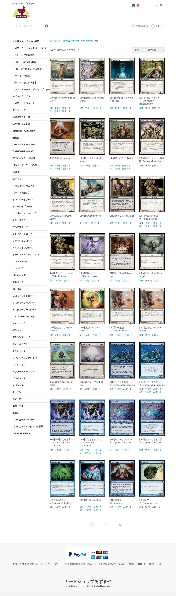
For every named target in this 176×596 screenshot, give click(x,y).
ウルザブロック (20, 227)
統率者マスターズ (21, 117)
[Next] (120, 524)
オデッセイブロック (22, 206)
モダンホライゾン (21, 96)
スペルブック (19, 364)
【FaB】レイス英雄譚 (23, 55)
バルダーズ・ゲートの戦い (26, 165)
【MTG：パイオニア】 (24, 185)
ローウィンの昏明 (21, 75)
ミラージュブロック (22, 241)
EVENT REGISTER (21, 433)
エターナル (18, 406)
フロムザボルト (20, 261)
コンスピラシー (20, 268)
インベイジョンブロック (25, 213)
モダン (16, 413)
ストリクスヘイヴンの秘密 (26, 41)
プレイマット (19, 378)
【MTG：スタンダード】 (25, 82)
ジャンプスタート (21, 351)
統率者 (16, 172)
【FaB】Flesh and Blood (24, 62)
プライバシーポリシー (51, 563)
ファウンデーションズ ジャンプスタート (30, 89)
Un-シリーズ (19, 323)
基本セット (18, 179)
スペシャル (18, 385)
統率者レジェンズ (21, 124)
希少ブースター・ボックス (26, 371)
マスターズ (18, 282)
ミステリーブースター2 (24, 309)
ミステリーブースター (24, 302)
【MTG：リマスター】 (24, 103)
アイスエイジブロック (24, 247)
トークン (17, 392)
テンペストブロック (22, 234)
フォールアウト (20, 344)
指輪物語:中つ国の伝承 (24, 130)
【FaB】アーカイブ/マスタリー (28, 69)
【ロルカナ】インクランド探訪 (28, 426)
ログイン (157, 26)
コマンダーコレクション (25, 357)
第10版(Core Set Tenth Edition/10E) (80, 40)
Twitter (130, 563)
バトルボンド (19, 275)
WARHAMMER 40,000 (23, 151)
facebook (141, 563)
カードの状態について (105, 563)
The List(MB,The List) (23, 316)
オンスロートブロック (24, 199)
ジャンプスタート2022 (24, 144)
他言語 (16, 137)
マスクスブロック (21, 220)
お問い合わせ (155, 563)
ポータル (17, 289)
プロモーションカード (24, 296)
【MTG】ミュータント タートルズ (29, 48)
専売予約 (17, 399)
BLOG (122, 563)
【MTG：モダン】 (21, 192)
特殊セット (18, 330)
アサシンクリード (21, 337)
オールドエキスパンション (26, 254)
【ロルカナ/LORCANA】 (25, 419)
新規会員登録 (139, 26)
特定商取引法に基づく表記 (78, 563)
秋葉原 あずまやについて (25, 563)
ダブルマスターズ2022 (24, 158)
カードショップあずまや (88, 581)
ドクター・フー (20, 110)
